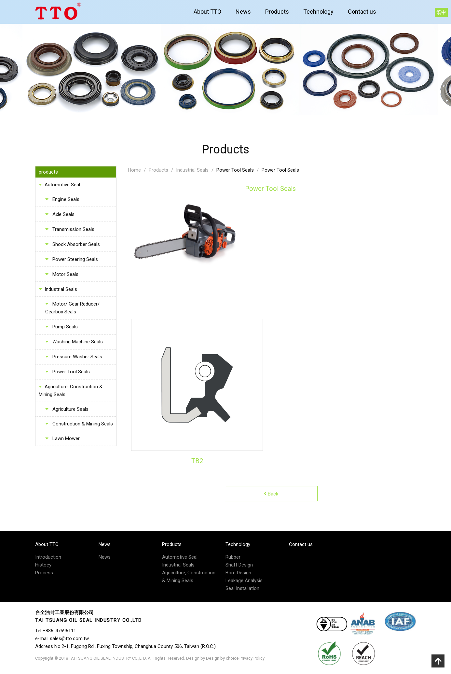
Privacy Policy (252, 658)
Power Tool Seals (235, 171)
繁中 (441, 12)
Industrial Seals (61, 291)
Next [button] (264, 386)
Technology (318, 11)
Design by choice (222, 658)
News (243, 11)
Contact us (362, 11)
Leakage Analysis (244, 580)
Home (134, 171)
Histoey (43, 565)
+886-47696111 (59, 631)
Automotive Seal (62, 186)
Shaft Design (239, 565)
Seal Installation (242, 588)
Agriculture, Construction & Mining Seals (70, 392)
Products (277, 11)
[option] (197, 386)
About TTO (207, 11)
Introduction (48, 557)
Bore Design (238, 573)
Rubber (233, 557)
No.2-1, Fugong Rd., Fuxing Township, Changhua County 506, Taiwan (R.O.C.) (135, 646)
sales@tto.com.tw (69, 638)
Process (44, 573)
